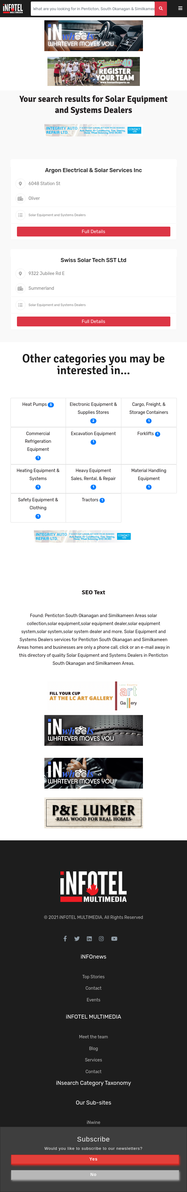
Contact (93, 988)
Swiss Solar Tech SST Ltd (94, 260)
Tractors (90, 500)
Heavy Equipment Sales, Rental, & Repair (93, 474)
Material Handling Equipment (148, 474)
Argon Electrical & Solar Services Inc (93, 170)
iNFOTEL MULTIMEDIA (80, 917)
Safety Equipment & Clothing (38, 504)
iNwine (93, 1122)
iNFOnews (94, 956)
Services (93, 1060)
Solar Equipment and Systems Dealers (57, 215)
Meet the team (93, 1037)
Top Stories (93, 977)
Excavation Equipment (93, 433)
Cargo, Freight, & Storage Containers (148, 408)
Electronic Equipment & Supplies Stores (93, 408)
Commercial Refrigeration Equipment (38, 441)
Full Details (93, 231)
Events (93, 1000)
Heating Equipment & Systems (38, 474)
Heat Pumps (34, 404)
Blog (93, 1048)
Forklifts (145, 433)
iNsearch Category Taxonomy (93, 1083)
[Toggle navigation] (184, 9)
